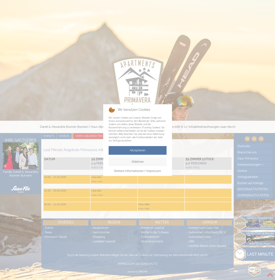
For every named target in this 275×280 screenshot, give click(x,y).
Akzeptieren (137, 150)
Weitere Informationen (129, 171)
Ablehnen (137, 162)
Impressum (153, 171)
